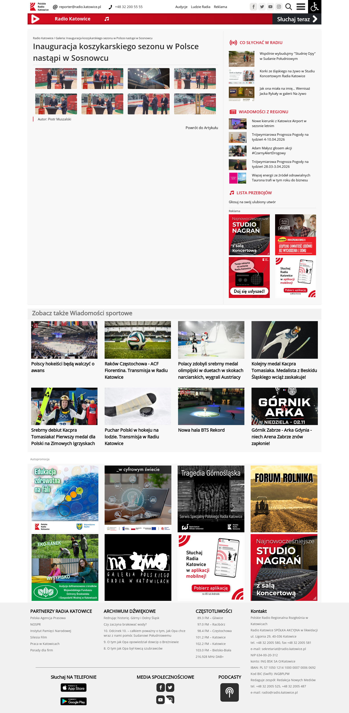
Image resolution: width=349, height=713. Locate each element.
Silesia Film (38, 637)
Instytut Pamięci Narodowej (50, 631)
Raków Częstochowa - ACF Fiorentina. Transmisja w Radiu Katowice (136, 370)
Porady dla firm (41, 650)
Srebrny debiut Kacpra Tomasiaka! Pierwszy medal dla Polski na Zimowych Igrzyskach (63, 436)
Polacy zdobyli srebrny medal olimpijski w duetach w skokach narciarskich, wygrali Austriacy (210, 370)
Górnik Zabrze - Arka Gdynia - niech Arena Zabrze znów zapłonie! (282, 436)
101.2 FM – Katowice (211, 637)
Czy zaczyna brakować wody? (125, 624)
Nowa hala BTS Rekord (201, 430)
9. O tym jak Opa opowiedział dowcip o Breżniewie (141, 642)
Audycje (181, 6)
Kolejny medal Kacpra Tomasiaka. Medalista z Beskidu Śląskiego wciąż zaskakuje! (284, 370)
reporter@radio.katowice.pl (79, 6)
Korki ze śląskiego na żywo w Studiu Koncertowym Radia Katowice (287, 73)
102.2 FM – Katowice (211, 644)
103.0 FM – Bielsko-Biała (213, 650)
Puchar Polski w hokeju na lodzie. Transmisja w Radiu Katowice (132, 436)
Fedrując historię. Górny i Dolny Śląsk (131, 618)
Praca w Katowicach (45, 644)
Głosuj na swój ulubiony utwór (252, 202)
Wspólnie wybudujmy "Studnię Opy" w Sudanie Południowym (288, 56)
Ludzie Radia (200, 6)
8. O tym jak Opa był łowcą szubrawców (133, 648)
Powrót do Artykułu (202, 127)
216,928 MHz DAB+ (210, 656)
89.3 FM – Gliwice (209, 618)
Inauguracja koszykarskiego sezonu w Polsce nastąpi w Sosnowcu (109, 38)
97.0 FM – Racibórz (210, 624)
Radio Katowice (43, 38)
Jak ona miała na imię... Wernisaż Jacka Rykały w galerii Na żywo (285, 91)
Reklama (220, 6)
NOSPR (35, 624)
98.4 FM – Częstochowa (214, 631)
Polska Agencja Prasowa (48, 618)
